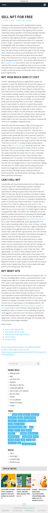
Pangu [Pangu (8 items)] (36, 436)
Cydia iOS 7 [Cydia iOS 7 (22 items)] (12, 421)
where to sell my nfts (21, 350)
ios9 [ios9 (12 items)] (31, 427)
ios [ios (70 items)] (25, 427)
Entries (13, 456)
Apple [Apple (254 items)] (14, 414)
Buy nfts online (15, 394)
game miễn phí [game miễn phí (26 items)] (19, 424)
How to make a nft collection (19, 391)
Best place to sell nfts (17, 385)
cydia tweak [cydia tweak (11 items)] (22, 421)
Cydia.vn (31, 508)
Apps (11, 376)
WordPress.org (14, 462)
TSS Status (41, 510)
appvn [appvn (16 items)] (20, 418)
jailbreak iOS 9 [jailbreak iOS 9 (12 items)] (33, 433)
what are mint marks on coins (35, 219)
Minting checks (14, 373)
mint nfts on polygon (19, 145)
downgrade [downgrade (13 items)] (31, 421)
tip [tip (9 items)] (34, 440)
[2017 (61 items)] (8, 413)
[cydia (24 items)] (37, 416)
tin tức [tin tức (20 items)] (29, 440)
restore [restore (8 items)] (11, 440)
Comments (15, 459)
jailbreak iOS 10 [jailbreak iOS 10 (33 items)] (14, 436)
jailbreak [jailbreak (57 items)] (23, 433)
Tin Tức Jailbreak (15, 400)
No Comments (27, 20)
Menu (4, 5)
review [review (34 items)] (17, 440)
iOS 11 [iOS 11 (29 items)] (17, 430)
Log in (12, 453)
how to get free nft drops (14, 332)
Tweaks (18, 20)
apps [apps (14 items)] (20, 414)
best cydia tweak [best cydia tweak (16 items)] (29, 418)
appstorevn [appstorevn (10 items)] (12, 418)
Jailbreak (6, 510)
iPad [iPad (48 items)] (23, 430)
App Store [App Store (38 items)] (35, 414)
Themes (12, 397)
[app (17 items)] (10, 413)
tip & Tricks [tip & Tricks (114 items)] (12, 443)
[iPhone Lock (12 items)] (18, 432)
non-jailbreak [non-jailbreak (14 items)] (27, 436)
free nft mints (10, 337)
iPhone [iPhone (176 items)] (28, 430)
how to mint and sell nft (14, 329)
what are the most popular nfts (17, 334)
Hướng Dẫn (17, 510)
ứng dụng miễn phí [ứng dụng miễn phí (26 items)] (28, 444)
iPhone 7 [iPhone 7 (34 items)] (11, 433)
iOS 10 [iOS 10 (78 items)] (11, 430)
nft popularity (10, 339)
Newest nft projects (16, 403)
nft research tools (10, 63)
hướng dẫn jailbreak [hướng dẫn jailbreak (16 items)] (15, 427)
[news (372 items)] (21, 435)
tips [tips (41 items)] (19, 443)
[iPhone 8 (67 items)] (16, 432)
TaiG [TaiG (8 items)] (23, 440)
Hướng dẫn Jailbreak (16, 388)
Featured (12, 382)
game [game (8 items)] (10, 424)
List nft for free (15, 379)
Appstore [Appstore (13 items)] (27, 414)
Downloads (29, 510)
